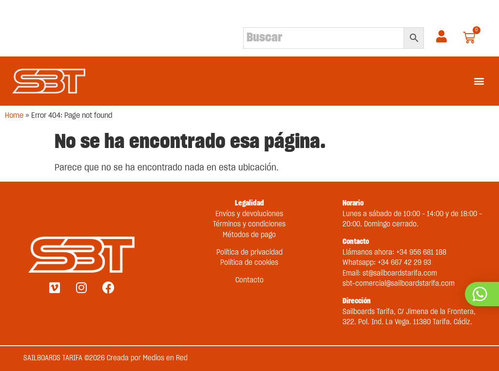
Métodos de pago (249, 235)
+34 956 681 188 (421, 252)
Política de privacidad (249, 252)
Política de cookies (249, 263)
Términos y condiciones (249, 224)
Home (14, 115)
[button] (479, 81)
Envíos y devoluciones (249, 214)
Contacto (249, 280)
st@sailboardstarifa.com (400, 273)
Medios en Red (165, 358)
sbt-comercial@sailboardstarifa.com (399, 283)
